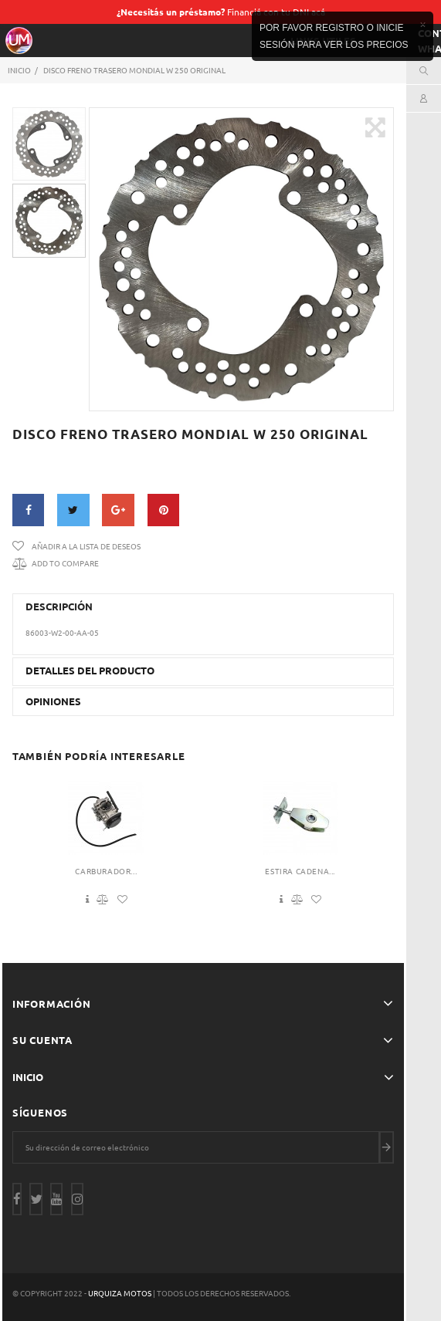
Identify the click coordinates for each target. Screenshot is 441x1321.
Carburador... (106, 871)
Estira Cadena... (300, 871)
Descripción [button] (59, 606)
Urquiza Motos (120, 1293)
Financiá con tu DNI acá (221, 11)
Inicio (27, 1076)
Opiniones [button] (53, 701)
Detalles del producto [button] (89, 670)
